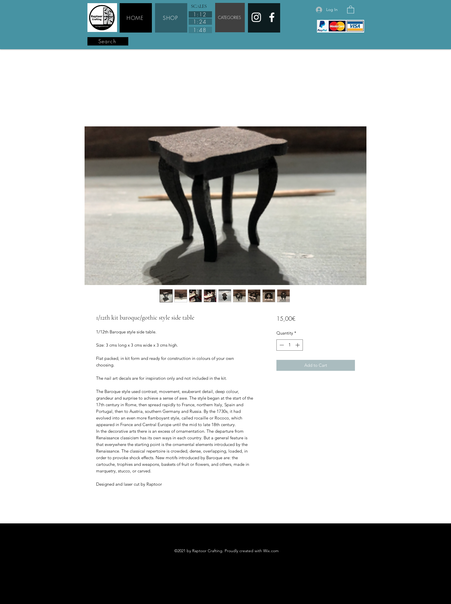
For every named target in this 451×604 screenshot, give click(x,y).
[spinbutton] (289, 345)
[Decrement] (281, 345)
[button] (350, 9)
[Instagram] (256, 17)
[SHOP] (171, 18)
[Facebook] (271, 17)
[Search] (107, 41)
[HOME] (136, 18)
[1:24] (200, 21)
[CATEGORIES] (230, 17)
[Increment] (298, 345)
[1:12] (200, 14)
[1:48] (200, 30)
